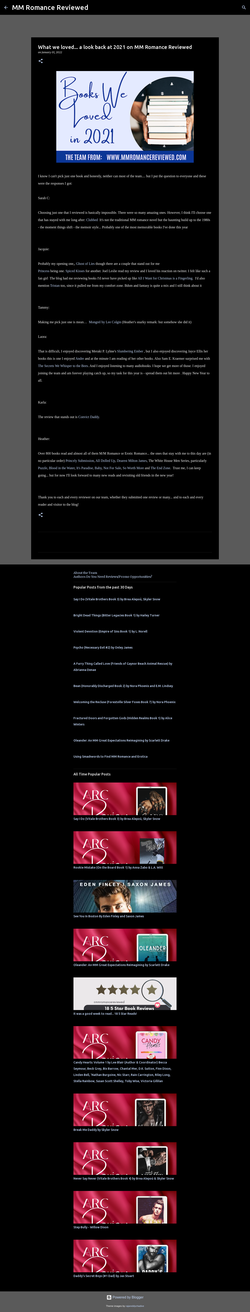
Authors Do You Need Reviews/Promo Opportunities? (112, 577)
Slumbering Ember (130, 351)
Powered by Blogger (125, 1297)
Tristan (55, 285)
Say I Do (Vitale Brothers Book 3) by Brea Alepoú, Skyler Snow (116, 599)
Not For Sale (112, 468)
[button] (40, 61)
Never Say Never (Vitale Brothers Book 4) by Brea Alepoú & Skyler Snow (123, 1178)
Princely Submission (80, 461)
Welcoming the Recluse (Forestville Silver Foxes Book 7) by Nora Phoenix (124, 702)
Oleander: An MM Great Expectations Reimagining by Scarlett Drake (121, 740)
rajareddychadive (135, 1306)
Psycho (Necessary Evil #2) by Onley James (103, 647)
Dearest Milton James (132, 461)
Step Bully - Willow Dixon (90, 1227)
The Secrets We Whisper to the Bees (63, 366)
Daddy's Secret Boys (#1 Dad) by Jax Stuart (103, 1276)
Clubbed (92, 220)
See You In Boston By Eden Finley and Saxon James (108, 916)
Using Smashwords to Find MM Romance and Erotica (110, 756)
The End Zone (160, 468)
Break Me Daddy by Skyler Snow (96, 1130)
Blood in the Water (62, 468)
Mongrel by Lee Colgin (105, 322)
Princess (43, 271)
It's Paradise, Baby (89, 468)
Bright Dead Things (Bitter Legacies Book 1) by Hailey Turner (116, 615)
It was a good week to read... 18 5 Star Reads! (105, 1013)
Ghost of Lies (85, 263)
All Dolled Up (105, 461)
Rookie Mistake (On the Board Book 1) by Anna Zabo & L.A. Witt (118, 867)
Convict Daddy (88, 417)
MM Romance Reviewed (50, 7)
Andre (79, 358)
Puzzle (42, 468)
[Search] (244, 7)
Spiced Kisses (75, 271)
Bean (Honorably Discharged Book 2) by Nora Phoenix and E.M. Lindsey (123, 686)
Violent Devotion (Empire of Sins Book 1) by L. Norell (110, 631)
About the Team (85, 573)
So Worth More (133, 468)
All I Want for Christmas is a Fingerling (165, 278)
